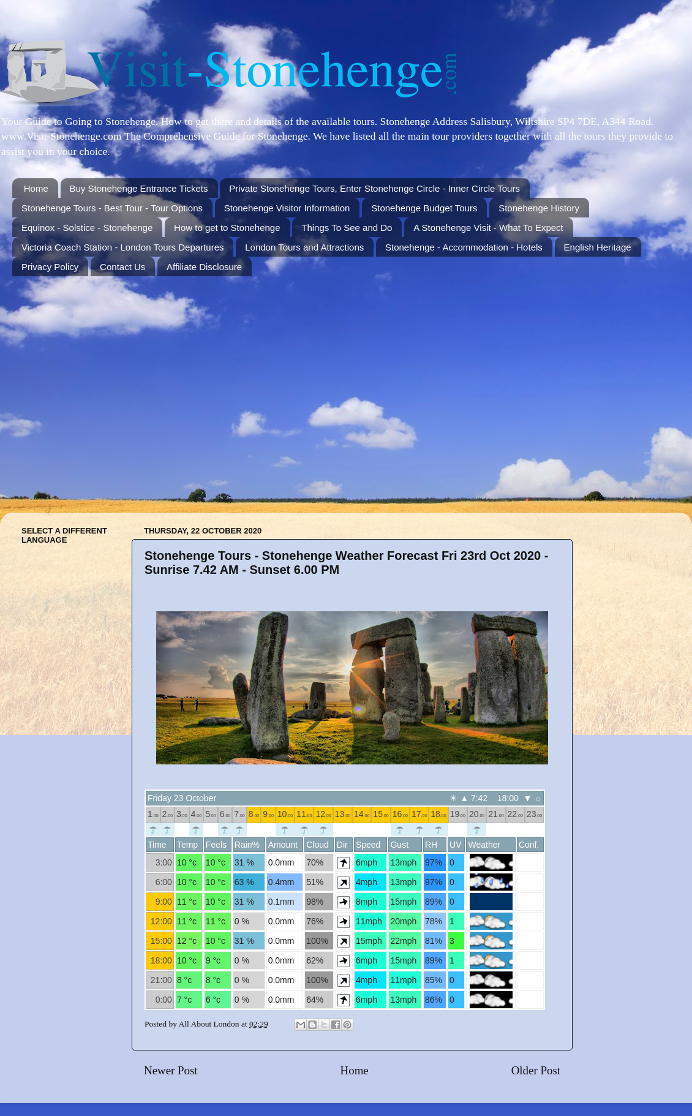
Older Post (535, 1070)
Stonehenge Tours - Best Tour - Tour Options (112, 208)
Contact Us (122, 267)
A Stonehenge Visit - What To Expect (488, 227)
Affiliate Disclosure (204, 267)
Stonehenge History (538, 208)
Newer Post (171, 1070)
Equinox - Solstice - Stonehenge (86, 227)
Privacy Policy (49, 267)
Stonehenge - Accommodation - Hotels (464, 247)
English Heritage (597, 247)
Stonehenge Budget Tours (424, 208)
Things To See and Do (346, 227)
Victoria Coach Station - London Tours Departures (122, 247)
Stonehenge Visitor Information (287, 208)
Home (36, 188)
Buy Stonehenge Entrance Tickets (139, 188)
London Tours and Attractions (304, 247)
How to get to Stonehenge (227, 227)
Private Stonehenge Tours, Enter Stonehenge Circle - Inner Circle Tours (374, 188)
